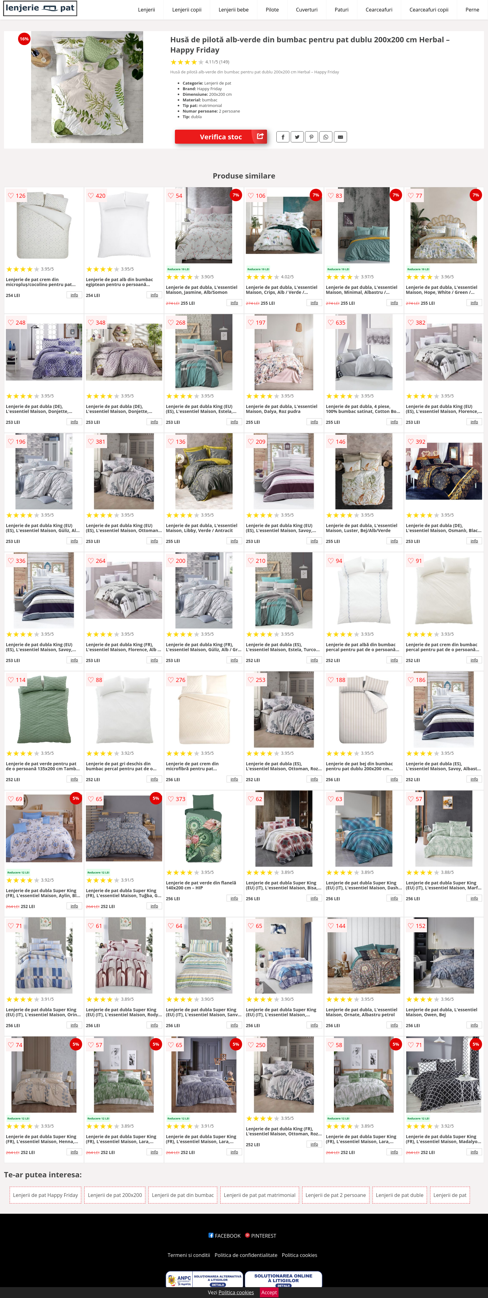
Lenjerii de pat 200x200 (115, 1195)
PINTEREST (260, 1235)
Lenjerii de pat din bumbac (183, 1195)
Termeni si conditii (189, 1255)
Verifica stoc (233, 137)
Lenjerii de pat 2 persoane (336, 1195)
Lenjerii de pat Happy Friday (45, 1195)
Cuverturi (307, 9)
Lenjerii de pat (450, 1195)
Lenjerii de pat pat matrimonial (259, 1195)
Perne (472, 9)
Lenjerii (146, 9)
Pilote (272, 9)
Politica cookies (299, 1255)
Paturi (342, 9)
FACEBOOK (225, 1235)
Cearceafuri (379, 9)
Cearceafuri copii (429, 9)
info (74, 295)
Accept (269, 1292)
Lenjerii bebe (233, 9)
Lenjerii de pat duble (400, 1195)
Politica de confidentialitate (246, 1255)
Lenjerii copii (186, 9)
